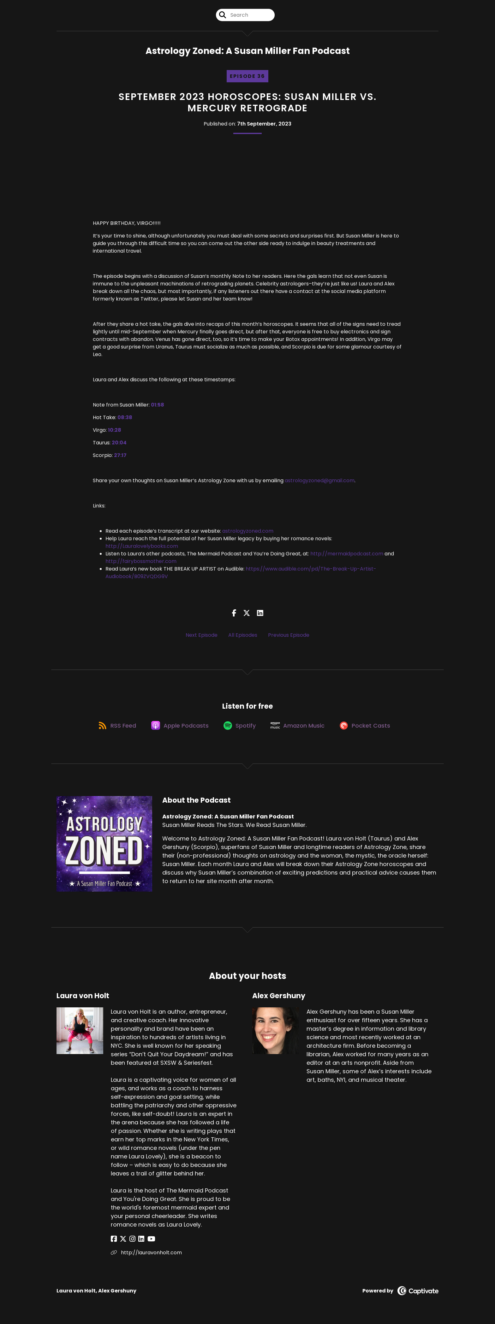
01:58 (157, 406)
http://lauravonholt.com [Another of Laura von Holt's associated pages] (146, 1256)
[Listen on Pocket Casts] (369, 729)
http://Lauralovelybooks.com (141, 547)
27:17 (120, 456)
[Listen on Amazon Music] (299, 729)
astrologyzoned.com (247, 532)
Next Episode (202, 636)
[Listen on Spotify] (240, 729)
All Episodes (242, 636)
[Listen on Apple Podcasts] (178, 729)
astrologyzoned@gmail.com (320, 482)
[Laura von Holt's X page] (121, 1243)
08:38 (124, 419)
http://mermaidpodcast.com (346, 555)
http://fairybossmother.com (140, 562)
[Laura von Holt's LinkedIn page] (137, 1243)
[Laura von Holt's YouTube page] (145, 1243)
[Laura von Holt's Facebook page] (114, 1243)
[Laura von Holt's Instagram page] (129, 1243)
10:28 (114, 431)
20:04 (119, 444)
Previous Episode (288, 636)
